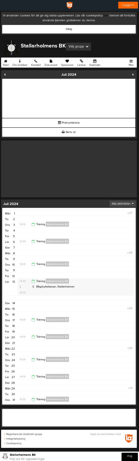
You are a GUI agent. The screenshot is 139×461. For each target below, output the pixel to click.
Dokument (51, 62)
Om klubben (19, 62)
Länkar (81, 62)
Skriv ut (69, 132)
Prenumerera (68, 123)
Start (6, 62)
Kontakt (36, 62)
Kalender (94, 62)
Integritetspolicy (15, 438)
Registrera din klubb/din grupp (23, 434)
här (106, 16)
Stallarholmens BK (57, 224)
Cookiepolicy (13, 443)
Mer (131, 62)
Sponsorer (67, 62)
